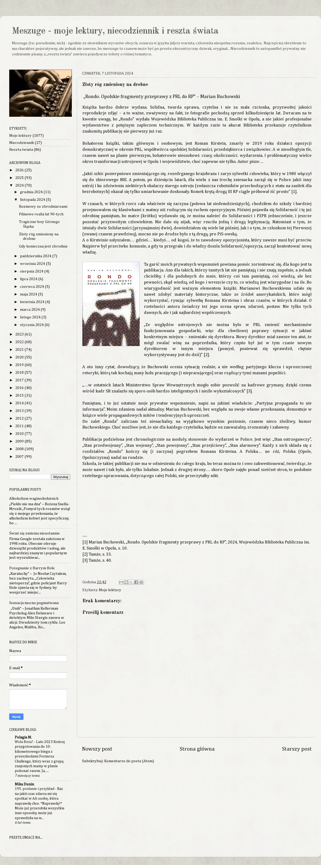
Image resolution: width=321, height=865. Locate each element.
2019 (19, 365)
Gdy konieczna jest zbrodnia (43, 246)
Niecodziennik (21, 143)
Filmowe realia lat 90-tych (41, 214)
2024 (19, 185)
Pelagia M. (23, 737)
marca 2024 (30, 310)
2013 (19, 411)
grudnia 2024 (31, 192)
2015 (19, 395)
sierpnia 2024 (32, 271)
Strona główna (197, 749)
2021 (19, 350)
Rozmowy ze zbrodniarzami (43, 206)
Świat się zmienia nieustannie (34, 533)
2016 (19, 388)
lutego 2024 (30, 317)
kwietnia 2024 (32, 302)
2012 (19, 418)
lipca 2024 (29, 279)
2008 (19, 449)
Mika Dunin (24, 784)
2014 (19, 403)
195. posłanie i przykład (35, 789)
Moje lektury (110, 590)
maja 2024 (29, 294)
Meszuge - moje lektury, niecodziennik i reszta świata (115, 31)
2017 (19, 380)
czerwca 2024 (32, 287)
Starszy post (297, 749)
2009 (19, 441)
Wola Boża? (24, 742)
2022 (19, 342)
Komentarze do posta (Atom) (129, 761)
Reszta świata (21, 150)
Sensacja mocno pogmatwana (34, 603)
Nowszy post (97, 749)
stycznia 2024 (32, 325)
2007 (19, 457)
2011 (19, 426)
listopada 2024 (33, 200)
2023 (19, 334)
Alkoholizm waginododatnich (33, 498)
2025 (19, 178)
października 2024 (36, 256)
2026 (19, 170)
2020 (19, 357)
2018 (19, 373)
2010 (19, 434)
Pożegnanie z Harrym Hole (32, 568)
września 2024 (33, 264)
